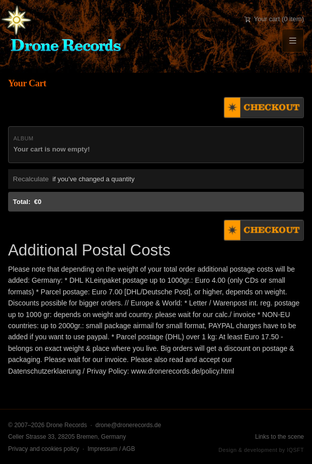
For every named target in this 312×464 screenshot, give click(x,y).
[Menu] (293, 41)
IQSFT (295, 450)
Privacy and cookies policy (43, 448)
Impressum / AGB (111, 448)
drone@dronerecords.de (128, 425)
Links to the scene (279, 436)
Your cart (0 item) (274, 19)
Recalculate (31, 179)
